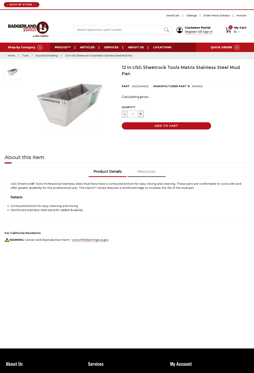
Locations (162, 47)
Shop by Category (25, 47)
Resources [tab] (146, 171)
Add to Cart (166, 126)
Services (111, 47)
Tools (25, 55)
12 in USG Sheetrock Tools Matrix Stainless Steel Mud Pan (98, 55)
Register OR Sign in (199, 31)
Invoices (241, 15)
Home (11, 55)
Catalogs (191, 15)
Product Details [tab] (107, 171)
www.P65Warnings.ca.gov (90, 240)
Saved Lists (172, 15)
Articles (87, 47)
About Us (136, 47)
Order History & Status (217, 15)
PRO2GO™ (63, 47)
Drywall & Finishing (47, 55)
